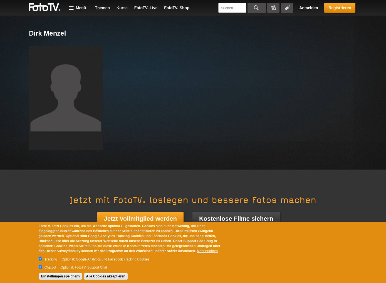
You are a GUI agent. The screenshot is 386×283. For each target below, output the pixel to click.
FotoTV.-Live (146, 8)
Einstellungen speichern (60, 276)
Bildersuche (273, 8)
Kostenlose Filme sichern (236, 218)
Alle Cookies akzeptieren (105, 276)
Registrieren (339, 8)
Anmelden (308, 8)
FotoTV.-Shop (176, 8)
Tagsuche (287, 8)
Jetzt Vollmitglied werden (140, 218)
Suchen (257, 8)
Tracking (50, 259)
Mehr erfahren (207, 251)
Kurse (122, 8)
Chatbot (50, 267)
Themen (102, 8)
